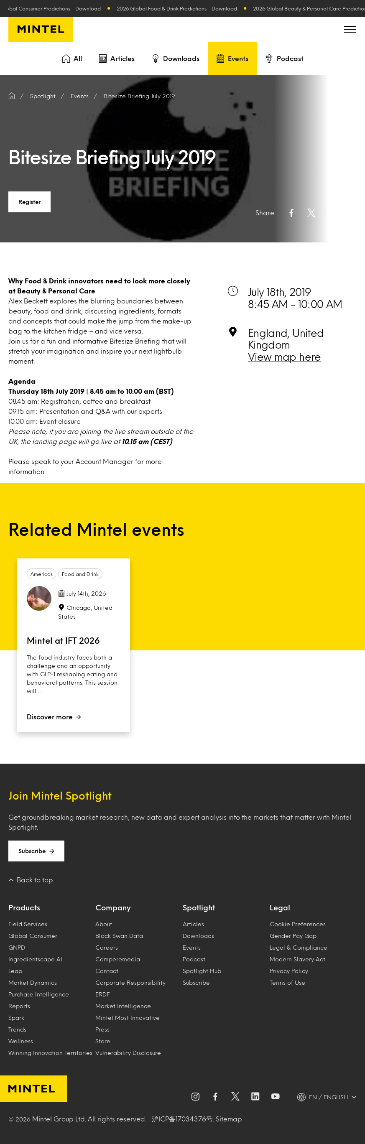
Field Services (27, 924)
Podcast (284, 58)
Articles (117, 58)
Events (232, 58)
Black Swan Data (119, 935)
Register (29, 201)
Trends (17, 1029)
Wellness (20, 1041)
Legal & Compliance (298, 947)
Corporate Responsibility (130, 982)
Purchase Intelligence (38, 994)
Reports (19, 1006)
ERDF (102, 994)
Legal (280, 907)
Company (112, 907)
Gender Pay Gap (293, 935)
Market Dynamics (32, 982)
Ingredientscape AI (35, 959)
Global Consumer (32, 935)
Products (24, 907)
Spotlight (199, 907)
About (103, 924)
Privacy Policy (289, 970)
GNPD (16, 947)
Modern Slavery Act (297, 959)
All (72, 58)
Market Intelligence (123, 1006)
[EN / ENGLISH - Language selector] (327, 1097)
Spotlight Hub (202, 970)
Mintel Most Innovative (127, 1017)
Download (92, 8)
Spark (16, 1017)
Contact (106, 970)
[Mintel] (40, 29)
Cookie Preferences (298, 924)
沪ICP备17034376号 (182, 1118)
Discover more (54, 716)
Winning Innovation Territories (50, 1052)
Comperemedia (117, 959)
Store (102, 1041)
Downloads (175, 58)
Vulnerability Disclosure (128, 1052)
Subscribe (36, 851)
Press (102, 1029)
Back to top (30, 879)
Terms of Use (287, 982)
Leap (15, 970)
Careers (106, 947)
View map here (284, 356)
